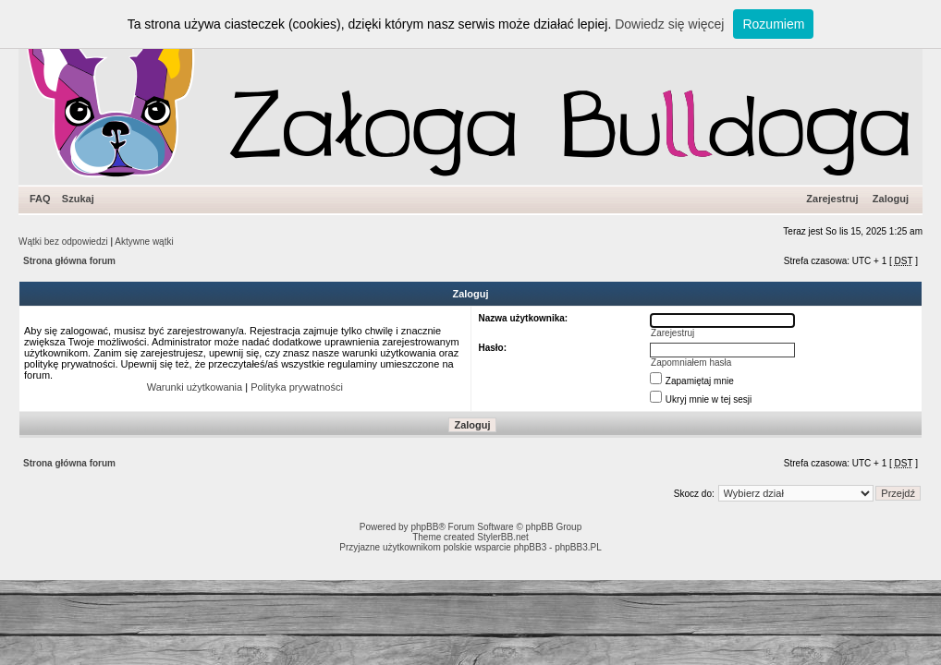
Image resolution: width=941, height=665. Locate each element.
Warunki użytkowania (195, 387)
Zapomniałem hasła (691, 362)
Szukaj (78, 198)
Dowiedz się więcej (669, 24)
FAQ (40, 198)
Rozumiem (773, 24)
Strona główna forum (69, 261)
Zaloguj (891, 198)
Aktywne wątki (144, 241)
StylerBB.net (503, 537)
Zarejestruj (832, 198)
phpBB (424, 527)
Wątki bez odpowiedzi (63, 241)
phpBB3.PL (578, 547)
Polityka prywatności (297, 387)
